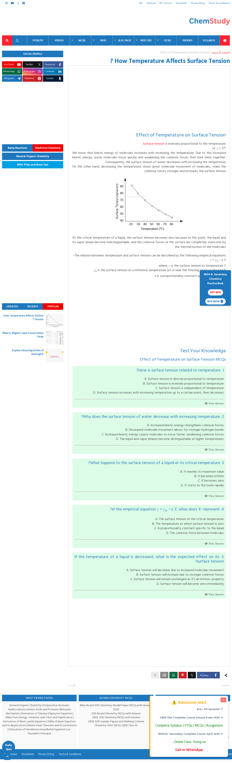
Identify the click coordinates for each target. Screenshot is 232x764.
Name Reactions (17, 148)
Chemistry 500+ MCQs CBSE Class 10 (116, 730)
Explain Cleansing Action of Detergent (27, 352)
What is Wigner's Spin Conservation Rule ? (22, 335)
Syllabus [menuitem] (209, 40)
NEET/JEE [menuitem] (146, 40)
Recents (32, 306)
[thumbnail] (54, 320)
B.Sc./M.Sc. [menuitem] (124, 40)
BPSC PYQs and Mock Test (32, 164)
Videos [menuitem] (59, 40)
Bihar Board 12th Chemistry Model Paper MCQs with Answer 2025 (116, 712)
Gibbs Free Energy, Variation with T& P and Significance (39, 722)
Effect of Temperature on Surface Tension (186, 53)
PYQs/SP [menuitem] (38, 40)
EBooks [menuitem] (187, 40)
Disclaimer (181, 3)
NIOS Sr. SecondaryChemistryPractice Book (215, 288)
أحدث (225, 690)
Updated (12, 306)
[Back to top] (7, 756)
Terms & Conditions (220, 3)
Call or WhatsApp (188, 750)
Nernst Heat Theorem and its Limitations (52, 730)
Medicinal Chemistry (48, 148)
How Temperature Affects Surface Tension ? (23, 317)
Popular (53, 306)
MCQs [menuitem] (81, 40)
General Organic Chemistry (32, 156)
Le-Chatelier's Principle (49, 736)
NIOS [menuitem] (103, 40)
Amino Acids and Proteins (43, 713)
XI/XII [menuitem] (167, 40)
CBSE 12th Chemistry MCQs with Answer (116, 722)
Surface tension (153, 143)
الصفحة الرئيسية (221, 53)
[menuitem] (225, 40)
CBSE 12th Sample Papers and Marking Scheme (116, 726)
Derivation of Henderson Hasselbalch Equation (37, 734)
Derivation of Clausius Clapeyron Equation (46, 718)
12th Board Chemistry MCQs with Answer (116, 718)
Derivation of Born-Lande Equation (24, 726)
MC (142, 3)
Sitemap (152, 3)
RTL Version (166, 3)
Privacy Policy (198, 3)
